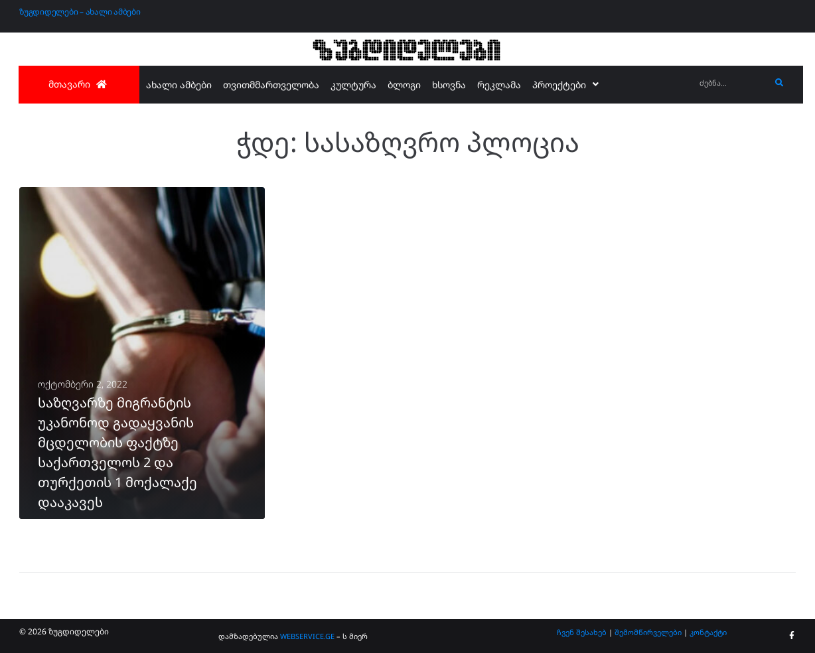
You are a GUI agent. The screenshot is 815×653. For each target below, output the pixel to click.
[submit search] (779, 83)
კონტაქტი (708, 632)
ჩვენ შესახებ (582, 632)
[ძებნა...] (731, 83)
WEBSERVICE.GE (307, 636)
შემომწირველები (648, 632)
